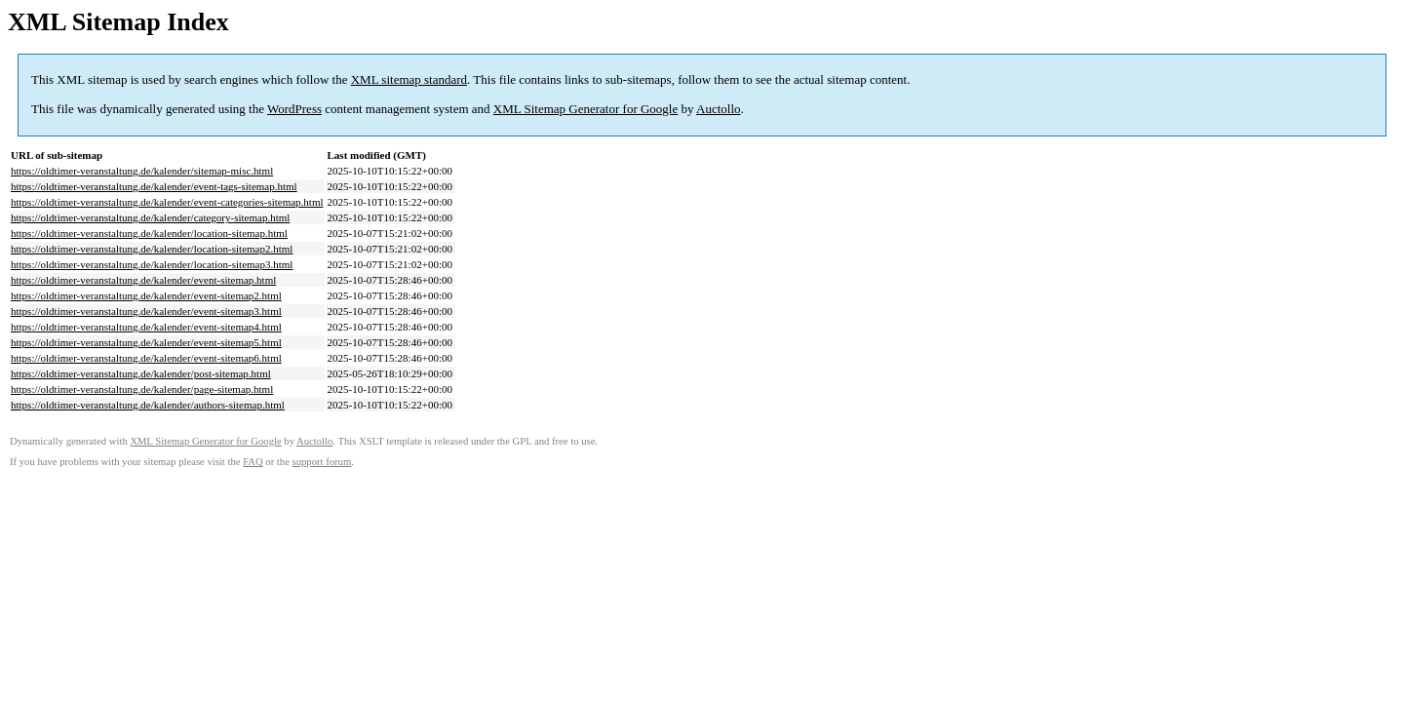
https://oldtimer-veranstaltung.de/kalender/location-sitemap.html (149, 233)
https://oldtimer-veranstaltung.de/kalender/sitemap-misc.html (142, 170)
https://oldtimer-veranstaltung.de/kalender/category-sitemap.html (150, 217)
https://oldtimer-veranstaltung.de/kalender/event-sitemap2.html (146, 295)
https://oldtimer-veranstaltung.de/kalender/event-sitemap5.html (146, 342)
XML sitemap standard (409, 79)
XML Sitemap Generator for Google (585, 108)
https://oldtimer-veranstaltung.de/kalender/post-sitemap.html (141, 373)
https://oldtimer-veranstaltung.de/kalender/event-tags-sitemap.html (154, 186)
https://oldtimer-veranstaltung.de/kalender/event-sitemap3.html (146, 311)
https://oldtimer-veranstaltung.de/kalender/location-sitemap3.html (151, 264)
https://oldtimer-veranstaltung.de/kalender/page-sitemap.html (142, 389)
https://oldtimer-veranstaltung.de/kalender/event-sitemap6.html (146, 358)
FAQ (253, 461)
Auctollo (718, 108)
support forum (322, 461)
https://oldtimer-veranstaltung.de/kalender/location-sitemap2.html (151, 248)
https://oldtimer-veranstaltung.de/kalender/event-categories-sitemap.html (167, 202)
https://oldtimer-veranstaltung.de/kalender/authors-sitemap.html (148, 404)
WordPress (294, 108)
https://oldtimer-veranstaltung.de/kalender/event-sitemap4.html (146, 326)
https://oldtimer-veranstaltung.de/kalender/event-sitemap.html (143, 280)
